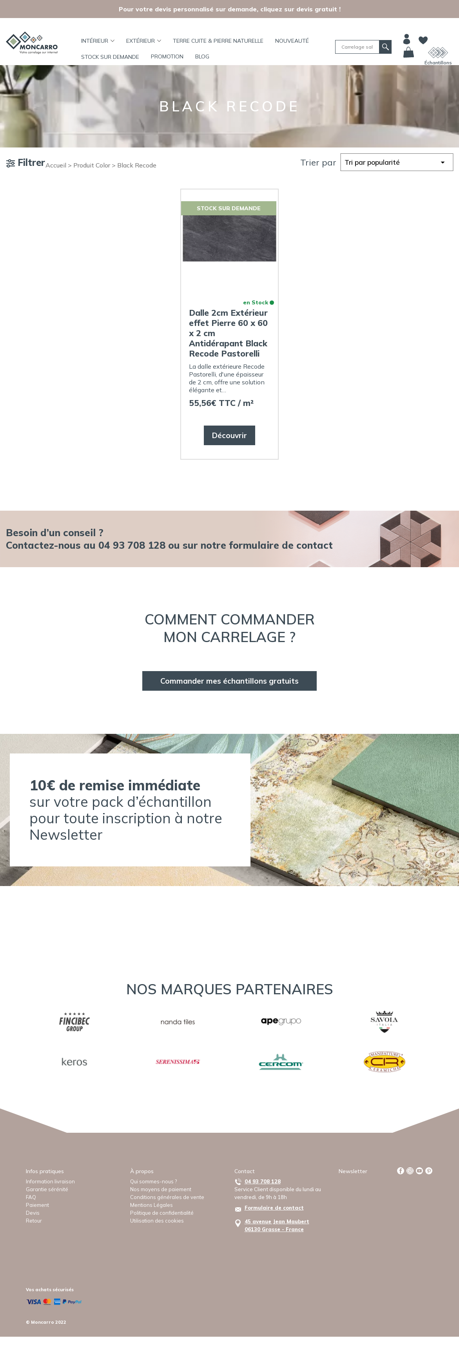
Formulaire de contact (274, 1208)
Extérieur (143, 41)
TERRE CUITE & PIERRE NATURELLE (218, 40)
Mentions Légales (151, 1205)
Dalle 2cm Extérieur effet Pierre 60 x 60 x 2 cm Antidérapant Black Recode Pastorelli (228, 333)
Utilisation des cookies (157, 1220)
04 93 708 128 (263, 1181)
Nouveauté (292, 40)
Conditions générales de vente (167, 1197)
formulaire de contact (281, 545)
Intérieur (97, 41)
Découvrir (229, 435)
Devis (33, 1213)
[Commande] (396, 162)
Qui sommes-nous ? (153, 1181)
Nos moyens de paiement (160, 1189)
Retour (34, 1220)
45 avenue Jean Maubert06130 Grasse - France (277, 1225)
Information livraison (50, 1181)
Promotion (167, 56)
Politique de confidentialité (162, 1213)
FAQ (31, 1197)
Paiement (37, 1205)
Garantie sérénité (47, 1189)
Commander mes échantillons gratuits (229, 681)
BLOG (202, 56)
